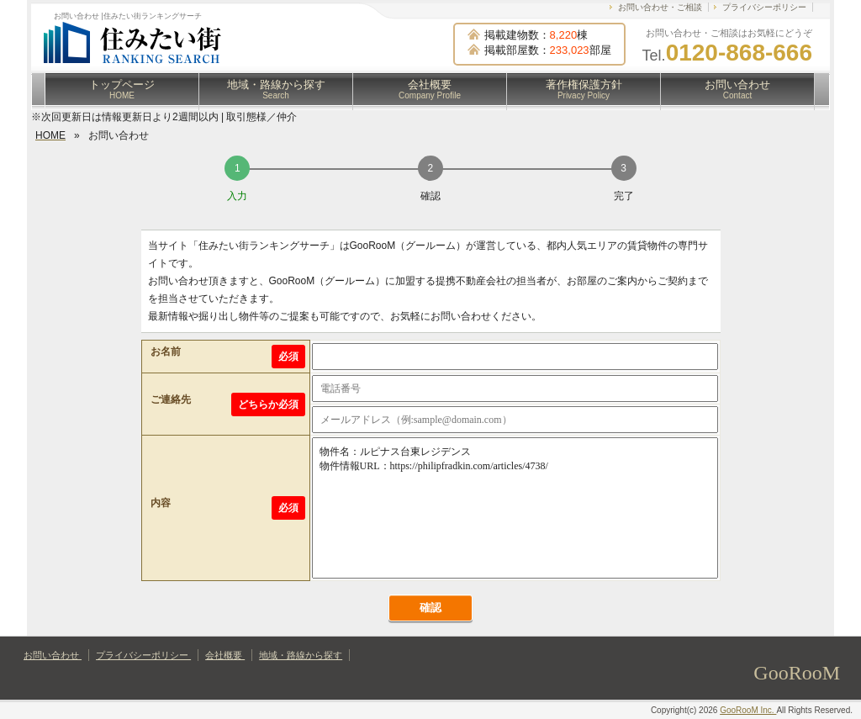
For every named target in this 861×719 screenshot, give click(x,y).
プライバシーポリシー (764, 7)
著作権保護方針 (584, 89)
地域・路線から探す (276, 89)
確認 (430, 607)
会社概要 (430, 89)
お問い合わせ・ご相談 (660, 7)
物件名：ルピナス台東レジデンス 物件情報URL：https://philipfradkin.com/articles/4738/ (515, 508)
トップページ (122, 89)
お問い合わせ (737, 89)
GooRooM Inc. (748, 710)
